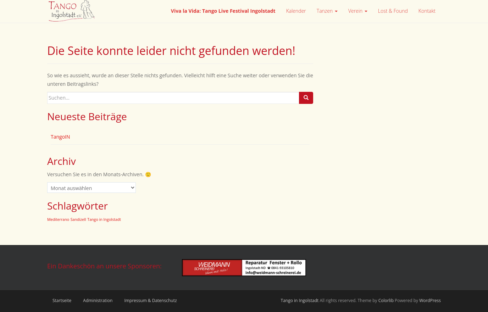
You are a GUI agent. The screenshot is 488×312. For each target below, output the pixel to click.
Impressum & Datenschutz (150, 300)
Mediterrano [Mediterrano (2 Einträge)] (58, 219)
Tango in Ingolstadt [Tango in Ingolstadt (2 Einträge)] (104, 219)
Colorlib (386, 300)
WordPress (430, 300)
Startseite (61, 300)
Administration (97, 300)
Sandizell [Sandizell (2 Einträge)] (78, 219)
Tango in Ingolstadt (300, 300)
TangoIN (60, 136)
